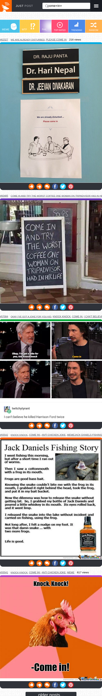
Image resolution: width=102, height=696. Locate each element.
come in (77, 316)
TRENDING (76, 26)
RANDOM (93, 26)
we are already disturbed (28, 39)
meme (70, 572)
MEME (9, 27)
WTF (28, 27)
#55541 (4, 572)
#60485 (4, 195)
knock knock (62, 316)
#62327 (4, 39)
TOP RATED (60, 26)
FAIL (49, 27)
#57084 (4, 316)
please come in (56, 39)
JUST (24, 5)
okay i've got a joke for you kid (31, 316)
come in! (34, 435)
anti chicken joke (54, 435)
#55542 (4, 435)
